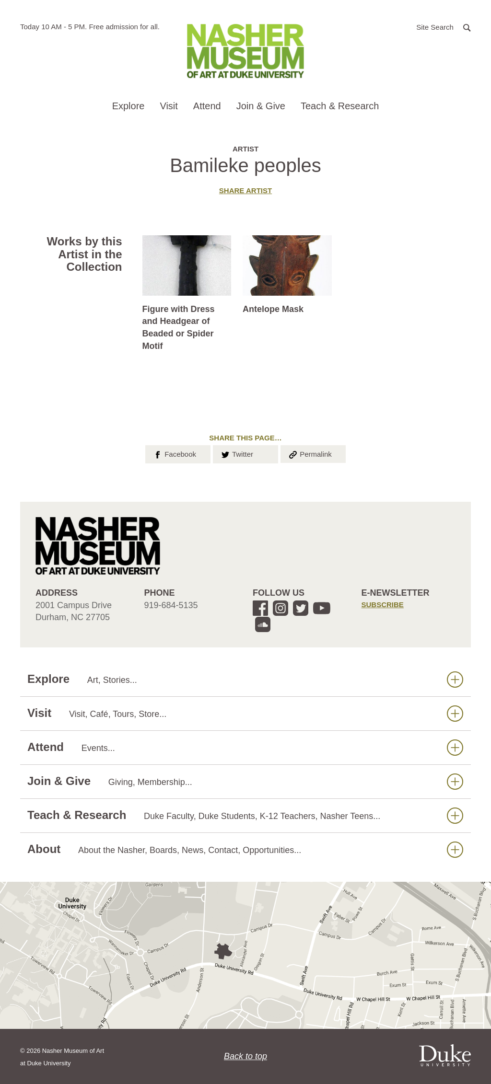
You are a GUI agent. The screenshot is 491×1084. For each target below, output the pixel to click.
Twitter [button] (236, 453)
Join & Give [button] (260, 106)
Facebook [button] (174, 453)
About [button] (245, 849)
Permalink (310, 453)
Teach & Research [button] (340, 106)
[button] (443, 26)
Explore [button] (128, 106)
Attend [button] (207, 106)
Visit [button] (168, 106)
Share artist (245, 190)
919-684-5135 (171, 605)
